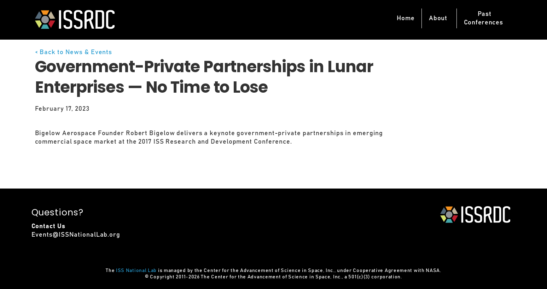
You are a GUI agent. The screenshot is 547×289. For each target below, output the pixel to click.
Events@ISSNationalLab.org (76, 235)
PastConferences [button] (483, 18)
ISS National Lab (136, 270)
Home (405, 18)
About (438, 18)
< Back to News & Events (73, 52)
